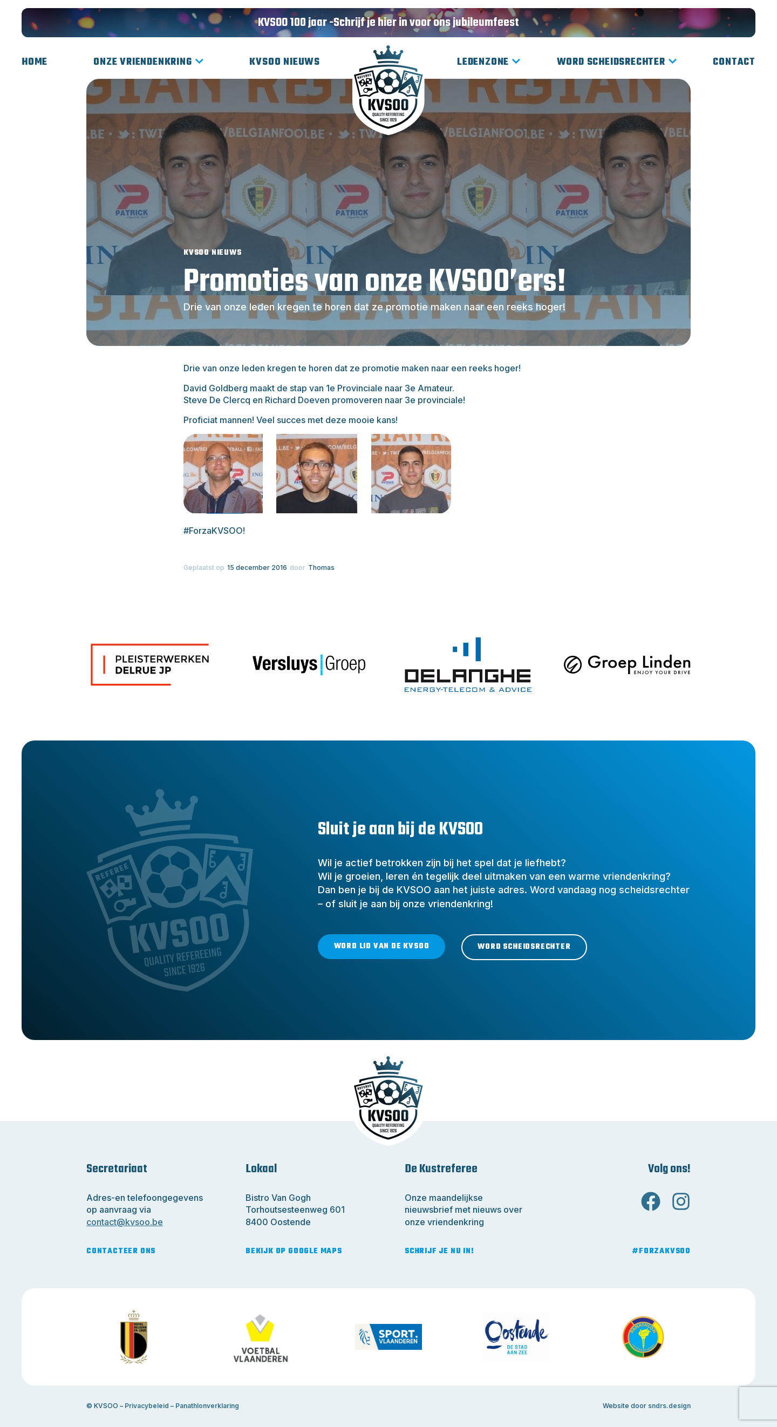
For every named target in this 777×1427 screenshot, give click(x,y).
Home (34, 62)
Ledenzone (489, 62)
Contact (734, 62)
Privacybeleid (147, 1406)
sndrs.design (669, 1406)
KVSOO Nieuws (284, 62)
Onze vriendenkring (148, 62)
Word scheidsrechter (617, 62)
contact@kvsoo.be (124, 1222)
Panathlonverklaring (207, 1406)
